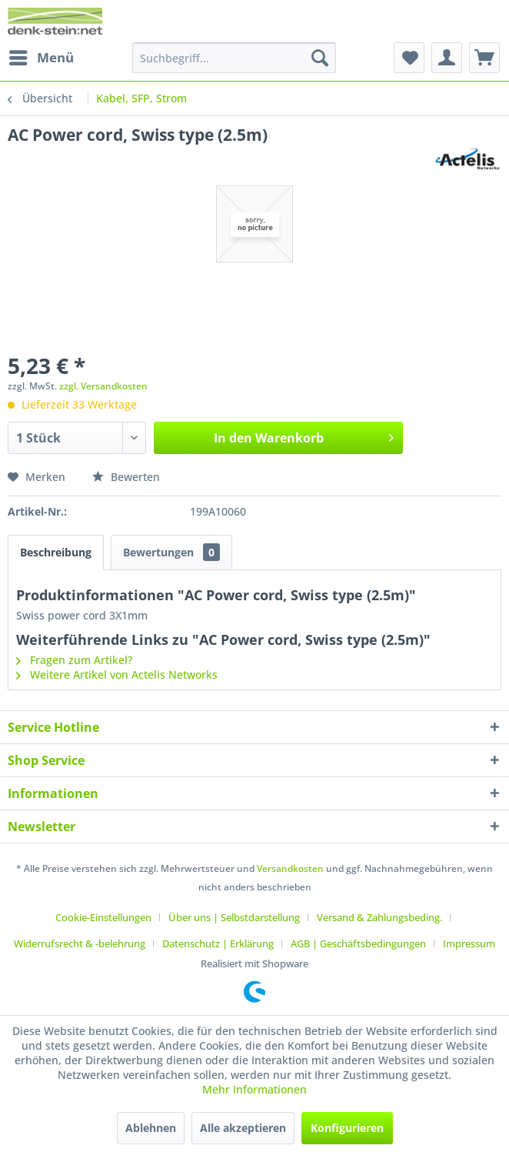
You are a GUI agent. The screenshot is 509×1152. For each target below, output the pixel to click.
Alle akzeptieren (243, 1127)
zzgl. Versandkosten (103, 385)
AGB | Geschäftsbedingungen (358, 943)
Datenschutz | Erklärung (218, 943)
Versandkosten (290, 868)
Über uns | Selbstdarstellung (234, 917)
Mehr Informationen (254, 1089)
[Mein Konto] (446, 57)
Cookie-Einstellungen (103, 917)
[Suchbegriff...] (234, 57)
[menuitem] (41, 57)
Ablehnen (150, 1127)
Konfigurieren (347, 1127)
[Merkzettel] (409, 57)
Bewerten (126, 476)
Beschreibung (55, 552)
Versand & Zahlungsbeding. (379, 917)
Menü (41, 55)
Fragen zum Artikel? (74, 660)
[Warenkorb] (484, 57)
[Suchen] (320, 57)
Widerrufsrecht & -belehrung (79, 943)
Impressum (469, 943)
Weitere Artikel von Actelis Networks (117, 674)
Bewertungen (171, 552)
